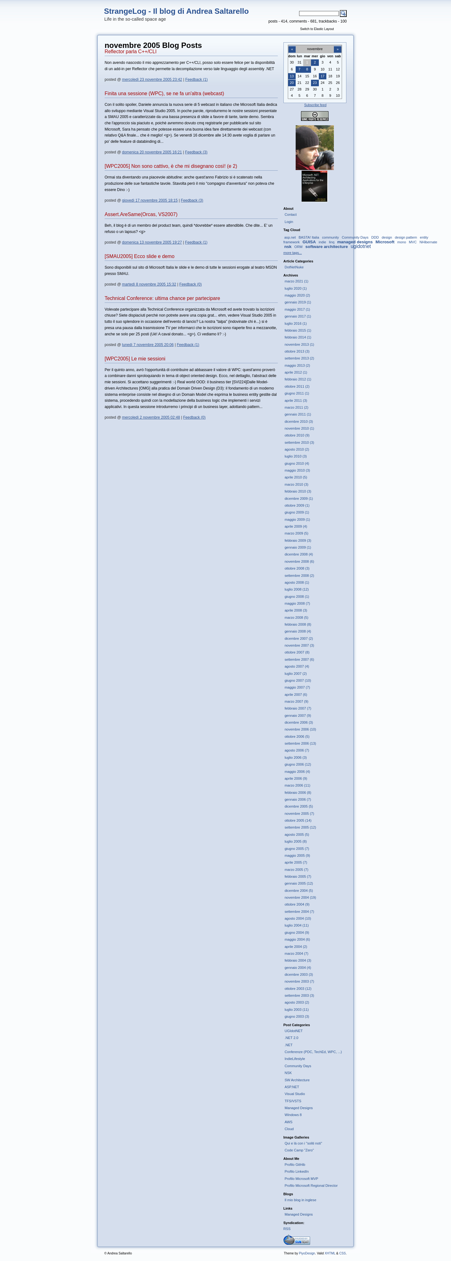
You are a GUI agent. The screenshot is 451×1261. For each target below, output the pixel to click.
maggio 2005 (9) (297, 855)
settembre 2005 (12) (300, 827)
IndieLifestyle (295, 1059)
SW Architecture (297, 1080)
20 (292, 83)
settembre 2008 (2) (299, 575)
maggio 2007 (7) (297, 687)
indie (322, 242)
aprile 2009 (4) (296, 526)
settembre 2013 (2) (299, 358)
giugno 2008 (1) (297, 596)
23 (315, 83)
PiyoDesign (307, 1253)
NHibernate (429, 242)
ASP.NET (292, 1087)
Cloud (289, 1129)
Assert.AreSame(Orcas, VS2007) (141, 214)
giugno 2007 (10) (298, 680)
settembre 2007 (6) (299, 659)
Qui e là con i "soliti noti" (303, 1143)
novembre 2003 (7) (299, 981)
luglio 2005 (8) (296, 841)
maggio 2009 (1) (297, 519)
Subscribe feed (315, 105)
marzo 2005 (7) (296, 869)
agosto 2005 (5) (297, 834)
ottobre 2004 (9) (297, 904)
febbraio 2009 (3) (298, 540)
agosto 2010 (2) (297, 449)
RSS (287, 1229)
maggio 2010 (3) (297, 470)
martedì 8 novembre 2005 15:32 (149, 284)
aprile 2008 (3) (296, 610)
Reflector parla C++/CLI (131, 51)
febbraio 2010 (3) (298, 491)
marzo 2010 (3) (296, 484)
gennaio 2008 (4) (298, 631)
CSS (342, 1253)
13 (292, 76)
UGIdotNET (294, 1031)
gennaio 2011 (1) (298, 414)
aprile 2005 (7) (296, 862)
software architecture (326, 246)
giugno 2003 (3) (297, 1016)
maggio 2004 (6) (297, 939)
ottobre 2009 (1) (297, 505)
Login (289, 222)
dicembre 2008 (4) (299, 554)
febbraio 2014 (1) (298, 337)
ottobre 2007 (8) (297, 652)
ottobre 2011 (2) (297, 386)
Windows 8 (293, 1115)
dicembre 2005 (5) (299, 806)
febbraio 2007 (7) (298, 708)
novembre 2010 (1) (299, 428)
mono (401, 242)
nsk (288, 246)
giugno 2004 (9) (297, 932)
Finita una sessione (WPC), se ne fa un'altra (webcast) (164, 93)
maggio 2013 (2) (297, 365)
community (330, 237)
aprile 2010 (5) (296, 477)
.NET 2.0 (291, 1038)
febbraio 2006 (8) (298, 792)
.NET (289, 1045)
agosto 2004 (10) (298, 918)
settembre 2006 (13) (300, 743)
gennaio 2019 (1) (298, 302)
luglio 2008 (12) (297, 589)
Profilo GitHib (295, 1164)
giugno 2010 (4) (297, 463)
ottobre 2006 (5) (297, 736)
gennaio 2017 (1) (298, 316)
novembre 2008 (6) (299, 561)
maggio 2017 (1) (297, 309)
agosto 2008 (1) (297, 582)
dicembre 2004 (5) (299, 890)
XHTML (329, 1253)
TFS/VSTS (293, 1101)
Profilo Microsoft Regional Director (311, 1185)
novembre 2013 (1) (299, 344)
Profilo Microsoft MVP (301, 1179)
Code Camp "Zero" (299, 1150)
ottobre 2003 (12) (298, 988)
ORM (298, 247)
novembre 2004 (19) (300, 897)
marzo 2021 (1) (296, 281)
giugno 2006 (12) (298, 764)
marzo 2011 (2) (296, 407)
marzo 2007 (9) (296, 701)
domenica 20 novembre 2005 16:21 (152, 152)
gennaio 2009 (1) (298, 547)
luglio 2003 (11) (297, 1009)
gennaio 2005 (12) (299, 883)
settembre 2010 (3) (299, 442)
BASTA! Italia (308, 237)
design (387, 237)
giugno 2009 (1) (297, 512)
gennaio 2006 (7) (298, 799)
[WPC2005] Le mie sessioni (135, 358)
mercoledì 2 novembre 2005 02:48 (151, 417)
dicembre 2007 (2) (299, 638)
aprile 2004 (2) (296, 946)
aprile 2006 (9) (296, 778)
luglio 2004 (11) (297, 925)
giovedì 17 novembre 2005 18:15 (150, 200)
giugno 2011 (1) (297, 393)
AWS (289, 1122)
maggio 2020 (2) (297, 295)
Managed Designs (299, 1108)
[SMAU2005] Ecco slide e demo (139, 256)
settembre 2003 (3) (299, 995)
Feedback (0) (190, 284)
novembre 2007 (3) (299, 645)
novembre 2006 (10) (300, 729)
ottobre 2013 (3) (297, 351)
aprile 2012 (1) (296, 372)
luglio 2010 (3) (296, 456)
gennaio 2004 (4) (298, 967)
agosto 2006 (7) (297, 750)
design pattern (406, 237)
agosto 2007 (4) (297, 666)
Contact (291, 214)
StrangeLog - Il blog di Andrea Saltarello (176, 11)
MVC (413, 242)
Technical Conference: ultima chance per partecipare (162, 298)
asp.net (290, 237)
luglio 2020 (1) (296, 288)
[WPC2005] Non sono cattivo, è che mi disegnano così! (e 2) (171, 166)
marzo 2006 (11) (297, 785)
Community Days (355, 237)
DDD (375, 237)
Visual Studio (295, 1094)
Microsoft (385, 242)
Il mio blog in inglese (300, 1200)
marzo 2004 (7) (296, 953)
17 (322, 76)
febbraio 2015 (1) (298, 330)
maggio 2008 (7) (297, 603)
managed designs (355, 242)
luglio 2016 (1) (296, 323)
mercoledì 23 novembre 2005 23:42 (152, 79)
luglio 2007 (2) (296, 673)
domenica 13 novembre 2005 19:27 (152, 242)
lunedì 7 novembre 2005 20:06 (148, 345)
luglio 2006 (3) (296, 757)
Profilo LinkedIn (297, 1171)
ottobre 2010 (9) (297, 435)
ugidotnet (361, 246)
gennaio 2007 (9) (298, 715)
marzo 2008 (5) (296, 617)
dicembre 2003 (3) (299, 974)
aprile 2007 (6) (296, 694)
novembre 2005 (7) (299, 813)
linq (331, 242)
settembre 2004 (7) (299, 911)
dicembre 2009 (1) (299, 498)
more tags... (292, 253)
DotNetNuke (294, 267)
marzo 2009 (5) (296, 533)
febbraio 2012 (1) (298, 379)
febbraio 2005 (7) (298, 876)
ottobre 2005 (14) (298, 820)
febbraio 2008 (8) (298, 624)
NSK (288, 1073)
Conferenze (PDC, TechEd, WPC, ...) (313, 1052)
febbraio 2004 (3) (298, 960)
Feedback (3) (196, 152)
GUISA (309, 242)
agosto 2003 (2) (297, 1002)
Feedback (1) (196, 79)
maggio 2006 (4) (297, 771)
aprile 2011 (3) (296, 400)
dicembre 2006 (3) (299, 722)
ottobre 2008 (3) (297, 568)
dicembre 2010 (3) (299, 421)
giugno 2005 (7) (297, 848)
